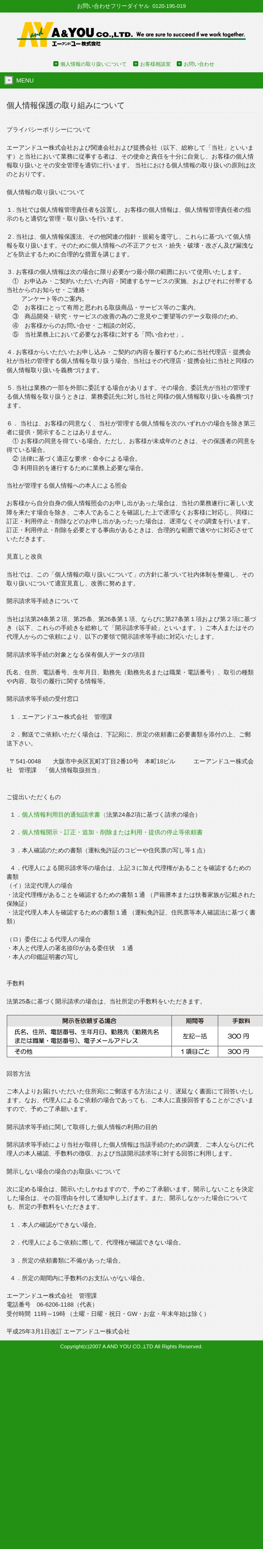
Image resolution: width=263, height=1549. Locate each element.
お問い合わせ (199, 64)
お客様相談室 (155, 64)
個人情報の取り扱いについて (93, 64)
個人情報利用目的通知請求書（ (64, 814)
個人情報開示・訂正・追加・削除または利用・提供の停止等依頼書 (112, 832)
